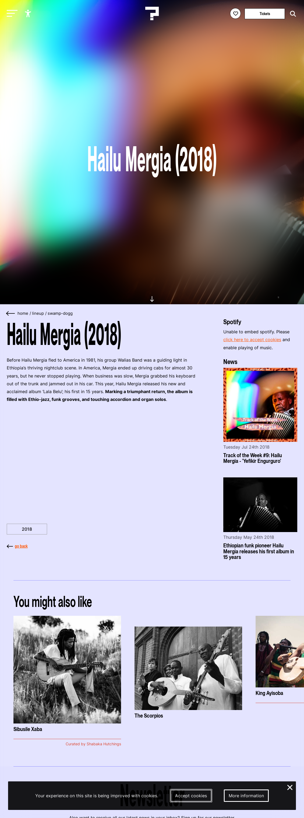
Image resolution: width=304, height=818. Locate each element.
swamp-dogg (60, 313)
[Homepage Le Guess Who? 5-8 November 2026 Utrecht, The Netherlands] (152, 13)
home (22, 313)
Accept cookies (191, 795)
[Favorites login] (235, 13)
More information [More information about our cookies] (246, 795)
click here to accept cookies (252, 339)
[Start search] (291, 14)
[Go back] (11, 314)
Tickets (265, 13)
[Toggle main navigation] (11, 13)
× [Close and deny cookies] (290, 786)
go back (17, 546)
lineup (38, 313)
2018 (27, 529)
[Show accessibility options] (29, 13)
